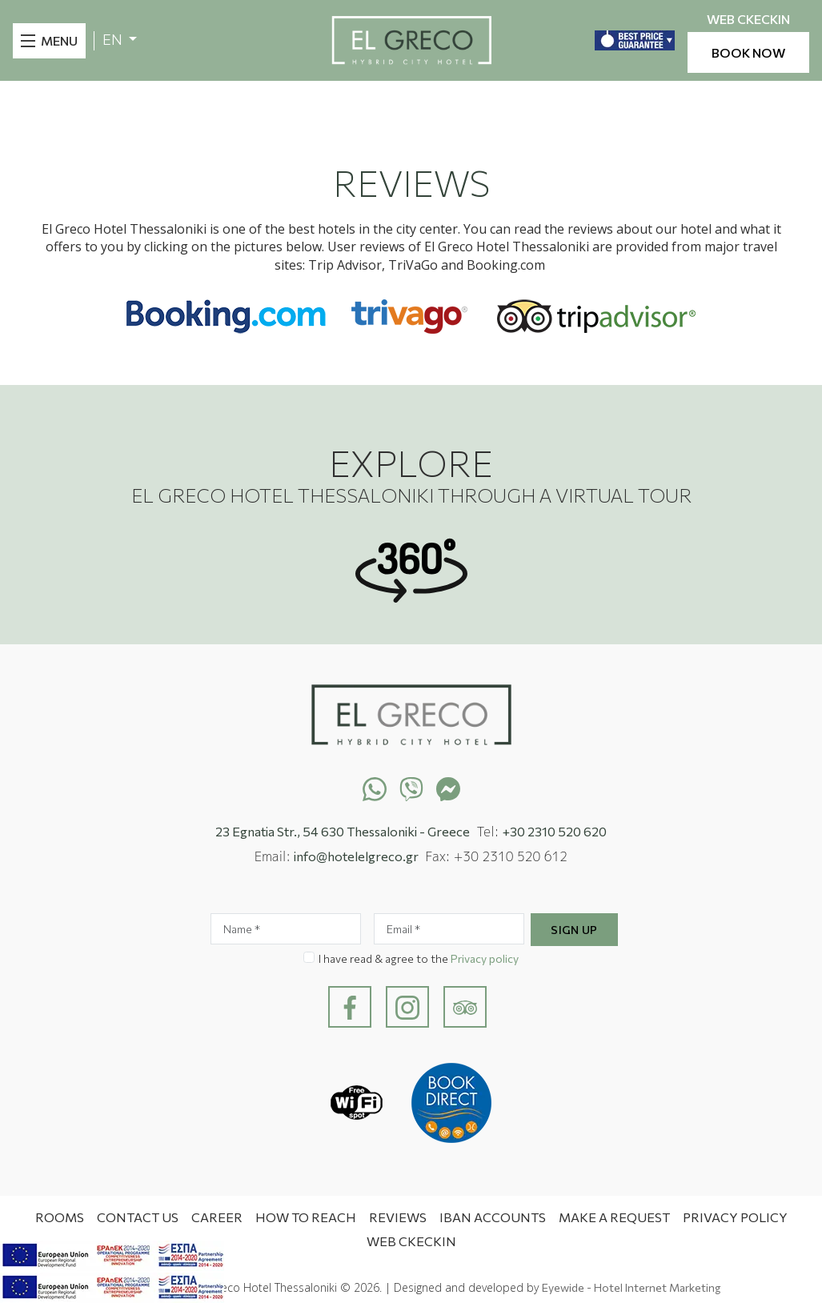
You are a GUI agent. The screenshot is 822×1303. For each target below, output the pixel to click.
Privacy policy (485, 958)
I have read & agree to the (419, 958)
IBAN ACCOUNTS (492, 1217)
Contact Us (137, 1217)
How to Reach (305, 1217)
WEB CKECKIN (748, 19)
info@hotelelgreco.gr (356, 856)
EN (113, 39)
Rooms (59, 1217)
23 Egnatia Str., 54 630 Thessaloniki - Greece (342, 831)
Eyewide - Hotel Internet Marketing (631, 1287)
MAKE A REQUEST (614, 1217)
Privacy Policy (735, 1217)
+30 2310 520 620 (555, 831)
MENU (59, 40)
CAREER (217, 1217)
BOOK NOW (748, 52)
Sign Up (574, 929)
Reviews (398, 1217)
